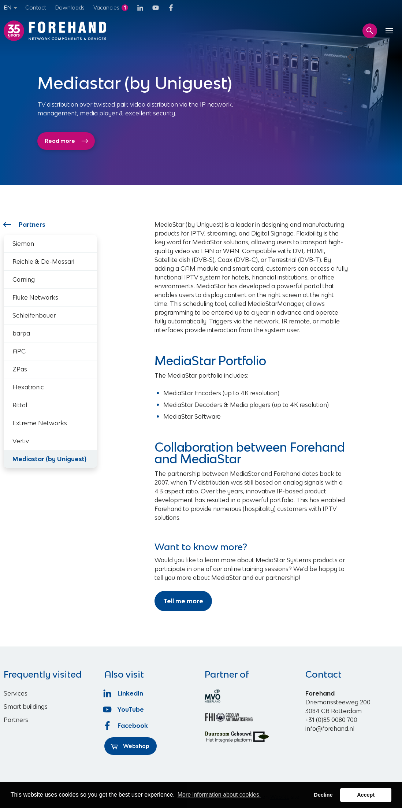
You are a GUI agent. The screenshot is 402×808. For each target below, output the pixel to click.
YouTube (124, 709)
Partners (24, 224)
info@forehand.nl (329, 728)
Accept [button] (366, 795)
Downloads (70, 7)
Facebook (126, 725)
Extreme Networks (39, 423)
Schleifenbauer (34, 315)
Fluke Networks (35, 297)
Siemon (23, 243)
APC (19, 351)
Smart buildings (26, 706)
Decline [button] (323, 795)
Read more (67, 141)
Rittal (19, 405)
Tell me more (183, 601)
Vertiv (20, 441)
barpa (21, 333)
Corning (23, 279)
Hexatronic (28, 387)
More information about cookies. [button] (219, 795)
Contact (35, 7)
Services (15, 693)
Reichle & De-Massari (43, 261)
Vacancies (106, 7)
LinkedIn (124, 693)
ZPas (19, 369)
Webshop (130, 746)
